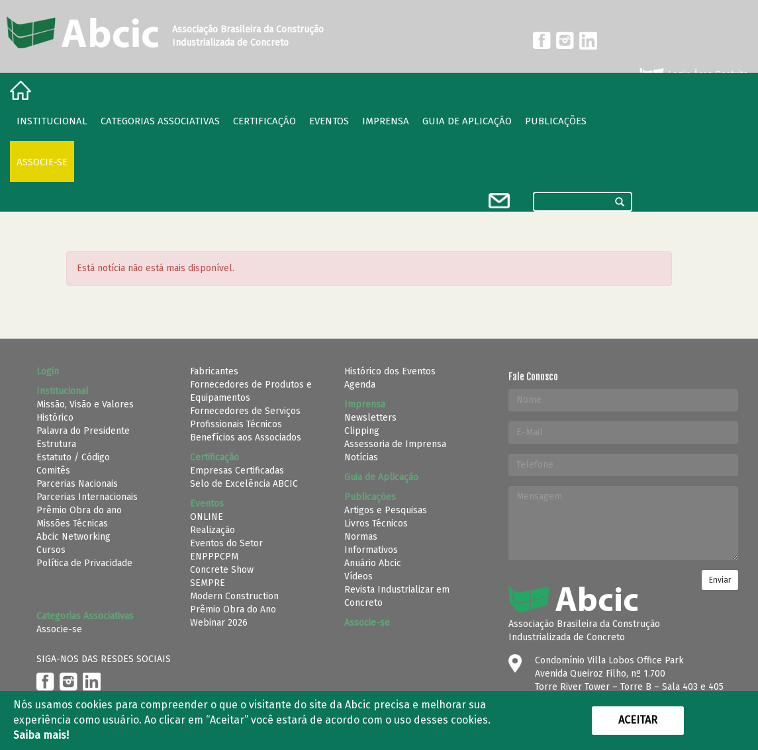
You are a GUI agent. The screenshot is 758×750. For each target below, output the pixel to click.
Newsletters (370, 417)
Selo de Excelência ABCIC (244, 483)
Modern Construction (234, 596)
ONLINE (206, 516)
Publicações (556, 121)
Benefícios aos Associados (245, 437)
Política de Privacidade (84, 563)
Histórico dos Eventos (390, 371)
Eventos (329, 121)
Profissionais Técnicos (236, 424)
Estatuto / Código (73, 457)
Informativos (371, 550)
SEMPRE (207, 583)
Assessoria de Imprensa (395, 444)
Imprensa (385, 121)
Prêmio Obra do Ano (233, 609)
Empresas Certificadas (237, 470)
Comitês (53, 470)
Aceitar (637, 720)
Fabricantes (214, 371)
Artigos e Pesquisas (385, 510)
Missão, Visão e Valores (85, 404)
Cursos (51, 550)
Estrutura (56, 444)
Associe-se (42, 162)
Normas (360, 536)
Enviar (720, 580)
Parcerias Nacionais (77, 483)
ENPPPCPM (214, 556)
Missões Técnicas (72, 523)
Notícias (361, 457)
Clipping (361, 431)
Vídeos (358, 576)
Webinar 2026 (219, 622)
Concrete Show (222, 569)
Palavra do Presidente (83, 431)
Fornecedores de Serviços (245, 411)
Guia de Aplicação (467, 121)
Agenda (359, 384)
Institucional (52, 121)
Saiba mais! (41, 735)
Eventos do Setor (226, 543)
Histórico (54, 417)
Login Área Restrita (693, 74)
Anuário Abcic (372, 563)
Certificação (264, 121)
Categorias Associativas (160, 121)
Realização (212, 530)
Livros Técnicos (376, 523)
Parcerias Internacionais (87, 497)
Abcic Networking (73, 536)
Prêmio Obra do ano (79, 510)
